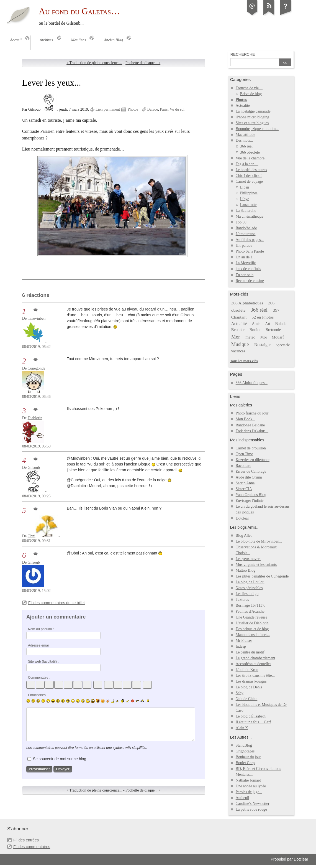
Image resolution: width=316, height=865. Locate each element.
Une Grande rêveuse (251, 617)
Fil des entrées (26, 840)
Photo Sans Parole (250, 251)
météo (250, 337)
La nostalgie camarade (253, 111)
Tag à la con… (247, 164)
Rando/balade (246, 228)
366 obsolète (250, 152)
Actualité (243, 105)
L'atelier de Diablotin (252, 623)
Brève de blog (251, 94)
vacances (238, 351)
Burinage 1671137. (250, 605)
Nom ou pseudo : (41, 629)
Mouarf (278, 337)
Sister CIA (244, 489)
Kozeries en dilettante (252, 460)
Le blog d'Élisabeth (251, 716)
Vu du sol (177, 109)
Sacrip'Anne (245, 483)
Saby (239, 693)
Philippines (249, 193)
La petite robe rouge (251, 809)
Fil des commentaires (31, 846)
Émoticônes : (38, 695)
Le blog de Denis (249, 687)
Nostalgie (262, 344)
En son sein (245, 275)
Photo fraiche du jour (252, 413)
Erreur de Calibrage (251, 471)
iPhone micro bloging (252, 117)
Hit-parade (244, 245)
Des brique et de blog (252, 629)
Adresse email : (40, 645)
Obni (31, 536)
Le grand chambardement (255, 658)
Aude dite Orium (249, 477)
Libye (244, 199)
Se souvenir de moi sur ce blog (59, 759)
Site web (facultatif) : (43, 661)
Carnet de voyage (249, 181)
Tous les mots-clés (244, 361)
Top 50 (241, 222)
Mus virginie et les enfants (256, 565)
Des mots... (244, 140)
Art (267, 324)
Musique (240, 344)
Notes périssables (249, 588)
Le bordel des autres (251, 170)
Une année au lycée (251, 786)
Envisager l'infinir (250, 500)
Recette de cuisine (250, 281)
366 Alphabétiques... (252, 383)
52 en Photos (263, 317)
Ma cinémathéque (249, 216)
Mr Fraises (244, 640)
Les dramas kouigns (251, 681)
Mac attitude (245, 135)
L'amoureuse (246, 234)
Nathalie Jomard (248, 780)
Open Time (244, 454)
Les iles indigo (247, 594)
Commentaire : (39, 678)
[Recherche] (254, 62)
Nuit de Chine (247, 699)
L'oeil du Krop (247, 670)
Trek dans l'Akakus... (252, 431)
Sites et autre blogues (252, 123)
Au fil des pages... (250, 240)
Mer (235, 337)
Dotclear (242, 518)
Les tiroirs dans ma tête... (255, 675)
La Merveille (246, 263)
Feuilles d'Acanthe (250, 611)
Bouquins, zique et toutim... (257, 129)
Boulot (255, 329)
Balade (152, 109)
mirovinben (37, 318)
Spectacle (283, 345)
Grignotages (245, 751)
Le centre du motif (250, 652)
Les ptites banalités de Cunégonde (262, 576)
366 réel (246, 146)
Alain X (242, 728)
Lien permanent (108, 109)
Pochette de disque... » (142, 63)
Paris (164, 109)
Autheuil (242, 798)
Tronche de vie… (249, 88)
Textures (242, 599)
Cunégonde (36, 368)
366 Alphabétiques (247, 303)
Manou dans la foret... (253, 635)
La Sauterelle (246, 210)
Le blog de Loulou (250, 582)
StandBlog (244, 745)
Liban (244, 187)
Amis (256, 324)
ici (199, 458)
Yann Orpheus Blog (251, 495)
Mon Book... (245, 419)
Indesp (241, 646)
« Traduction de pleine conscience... (94, 63)
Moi (263, 337)
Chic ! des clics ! (249, 176)
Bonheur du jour (248, 757)
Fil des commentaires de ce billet (56, 603)
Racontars (243, 466)
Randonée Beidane (250, 425)
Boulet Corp (245, 763)
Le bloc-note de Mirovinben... (259, 541)
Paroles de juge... (249, 792)
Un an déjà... (245, 257)
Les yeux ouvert (248, 559)
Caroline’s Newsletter (252, 804)
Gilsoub (34, 467)
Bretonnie (273, 330)
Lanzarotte (248, 205)
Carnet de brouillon (251, 448)
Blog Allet (244, 535)
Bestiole (238, 329)
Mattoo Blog (245, 570)
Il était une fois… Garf (253, 722)
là (112, 464)
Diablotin (35, 418)
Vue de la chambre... (252, 158)
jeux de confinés (248, 269)
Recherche (242, 54)
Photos (133, 109)
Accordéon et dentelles (253, 664)
